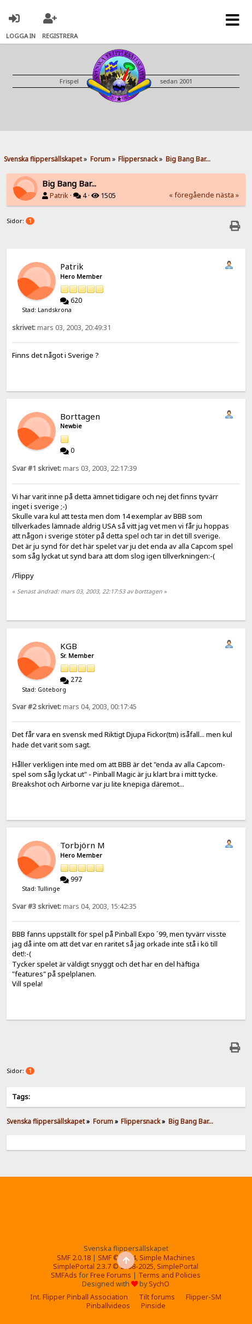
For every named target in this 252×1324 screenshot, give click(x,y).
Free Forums (110, 1275)
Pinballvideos (108, 1305)
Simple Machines (167, 1257)
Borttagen (80, 416)
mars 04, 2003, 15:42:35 (74, 906)
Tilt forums (157, 1297)
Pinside (153, 1305)
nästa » (227, 195)
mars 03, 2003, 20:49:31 (61, 327)
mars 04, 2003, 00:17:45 (74, 706)
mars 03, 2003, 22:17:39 (74, 468)
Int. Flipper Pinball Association (79, 1297)
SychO (159, 1284)
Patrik (59, 195)
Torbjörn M (82, 845)
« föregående (191, 195)
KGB (68, 645)
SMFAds (64, 1275)
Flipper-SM (203, 1297)
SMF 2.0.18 (74, 1257)
